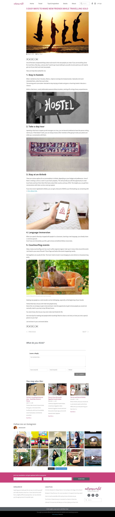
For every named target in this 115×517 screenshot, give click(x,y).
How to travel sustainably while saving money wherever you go (60, 496)
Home (32, 3)
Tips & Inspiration (53, 3)
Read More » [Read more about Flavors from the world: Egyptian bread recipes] (51, 416)
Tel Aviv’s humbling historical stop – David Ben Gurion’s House (34, 399)
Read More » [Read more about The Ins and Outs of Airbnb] (73, 411)
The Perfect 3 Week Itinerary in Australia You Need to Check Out (61, 499)
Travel (40, 3)
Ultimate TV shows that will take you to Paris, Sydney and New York (61, 502)
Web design (55, 514)
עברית (99, 3)
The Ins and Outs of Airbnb (77, 397)
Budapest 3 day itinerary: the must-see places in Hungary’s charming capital (63, 493)
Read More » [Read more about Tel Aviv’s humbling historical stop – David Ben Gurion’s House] (29, 418)
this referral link (32, 191)
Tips (38, 54)
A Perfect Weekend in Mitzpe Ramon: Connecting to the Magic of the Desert (63, 490)
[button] (27, 59)
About (74, 3)
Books (65, 3)
